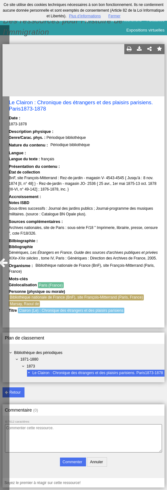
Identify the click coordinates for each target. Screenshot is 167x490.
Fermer (114, 16)
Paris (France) (51, 285)
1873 (31, 366)
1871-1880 (29, 359)
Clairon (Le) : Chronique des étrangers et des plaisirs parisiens (71, 310)
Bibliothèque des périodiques (38, 352)
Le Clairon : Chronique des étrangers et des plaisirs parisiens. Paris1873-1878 (97, 373)
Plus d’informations (85, 16)
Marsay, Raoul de (24, 304)
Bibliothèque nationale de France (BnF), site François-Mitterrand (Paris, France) (76, 297)
